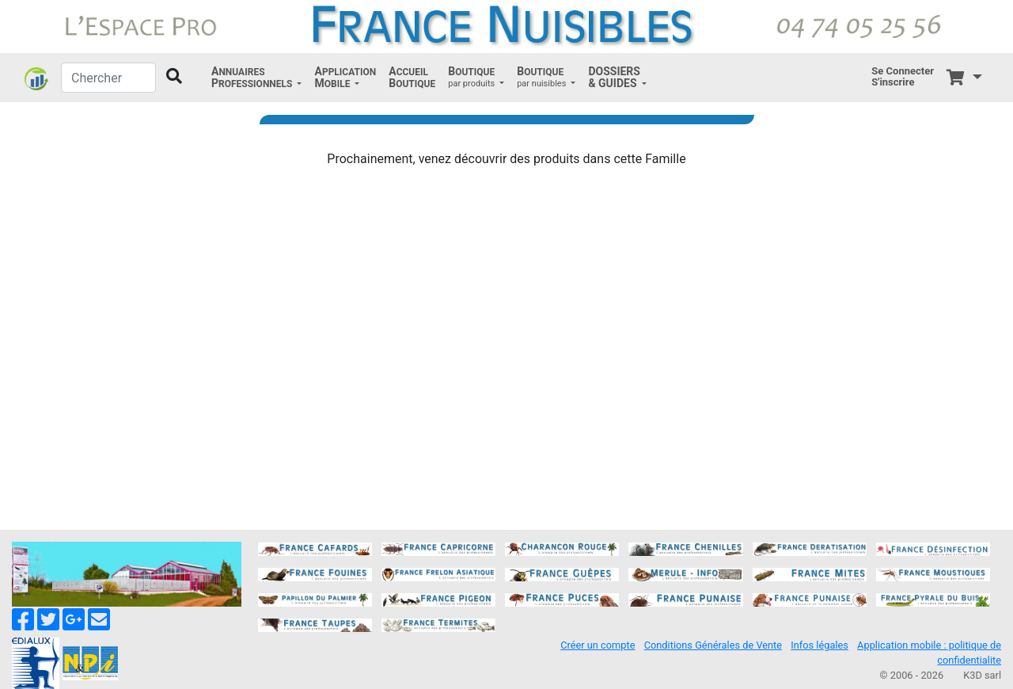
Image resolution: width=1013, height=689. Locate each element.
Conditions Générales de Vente (713, 645)
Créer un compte (597, 645)
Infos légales (819, 645)
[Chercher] (108, 78)
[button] (256, 77)
